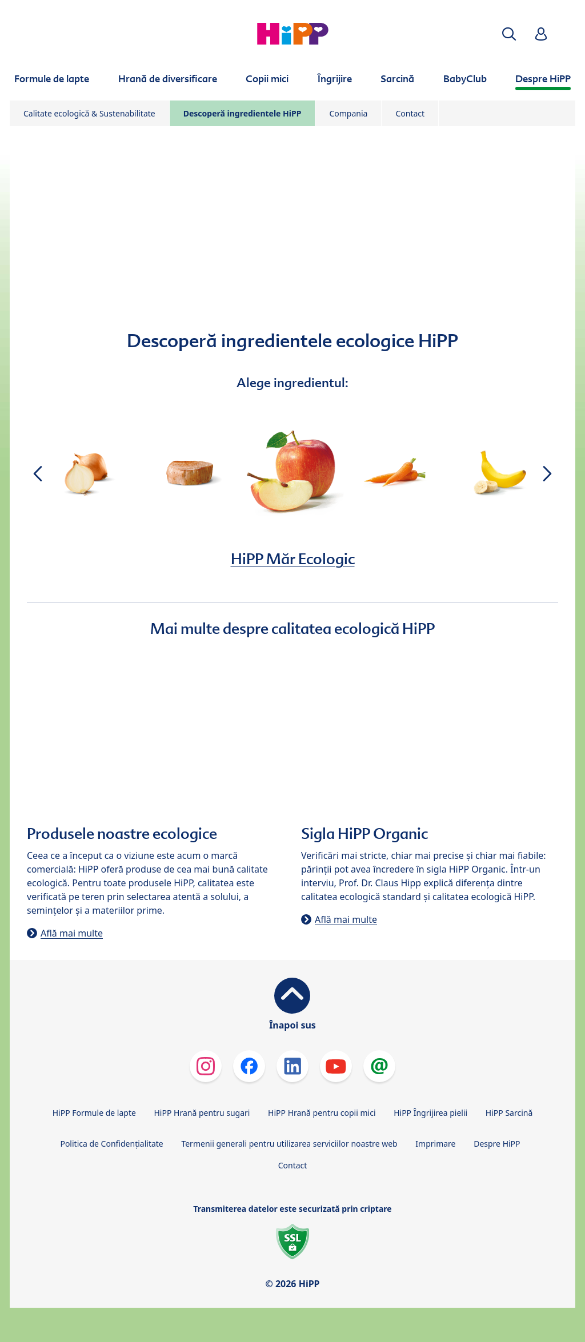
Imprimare (435, 1143)
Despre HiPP (497, 1143)
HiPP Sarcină (509, 1112)
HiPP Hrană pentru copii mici (321, 1112)
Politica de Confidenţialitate (111, 1143)
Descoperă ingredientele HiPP (242, 113)
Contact (409, 113)
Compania (348, 113)
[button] (509, 34)
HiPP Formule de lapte (94, 1112)
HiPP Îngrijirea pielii (430, 1112)
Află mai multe (72, 933)
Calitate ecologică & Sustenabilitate (89, 113)
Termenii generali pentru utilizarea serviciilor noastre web (289, 1143)
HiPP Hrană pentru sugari (202, 1112)
